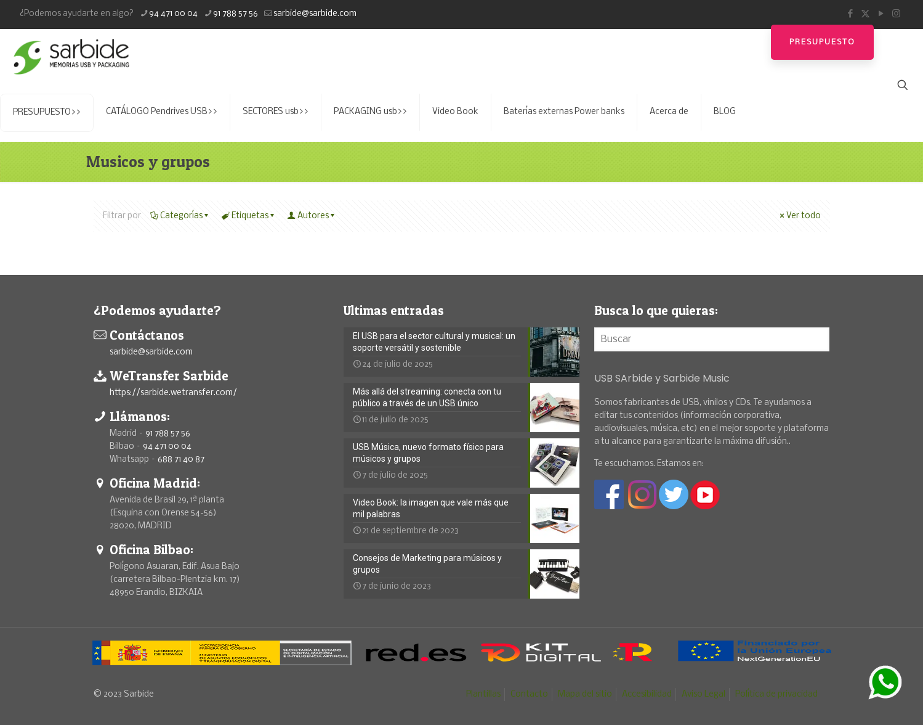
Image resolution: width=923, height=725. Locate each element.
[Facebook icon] (850, 14)
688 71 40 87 (181, 459)
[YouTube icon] (880, 14)
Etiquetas (249, 216)
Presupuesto (822, 42)
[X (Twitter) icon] (865, 14)
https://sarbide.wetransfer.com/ (173, 393)
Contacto (529, 694)
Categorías (180, 216)
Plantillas (483, 694)
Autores (312, 216)
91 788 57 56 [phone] (235, 13)
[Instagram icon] (896, 14)
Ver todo (799, 216)
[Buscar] (712, 339)
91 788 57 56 (167, 433)
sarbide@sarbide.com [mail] (315, 13)
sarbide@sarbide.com (151, 352)
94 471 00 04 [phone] (173, 13)
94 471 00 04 (167, 446)
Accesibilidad (647, 694)
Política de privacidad (776, 694)
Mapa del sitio (585, 694)
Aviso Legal (703, 694)
